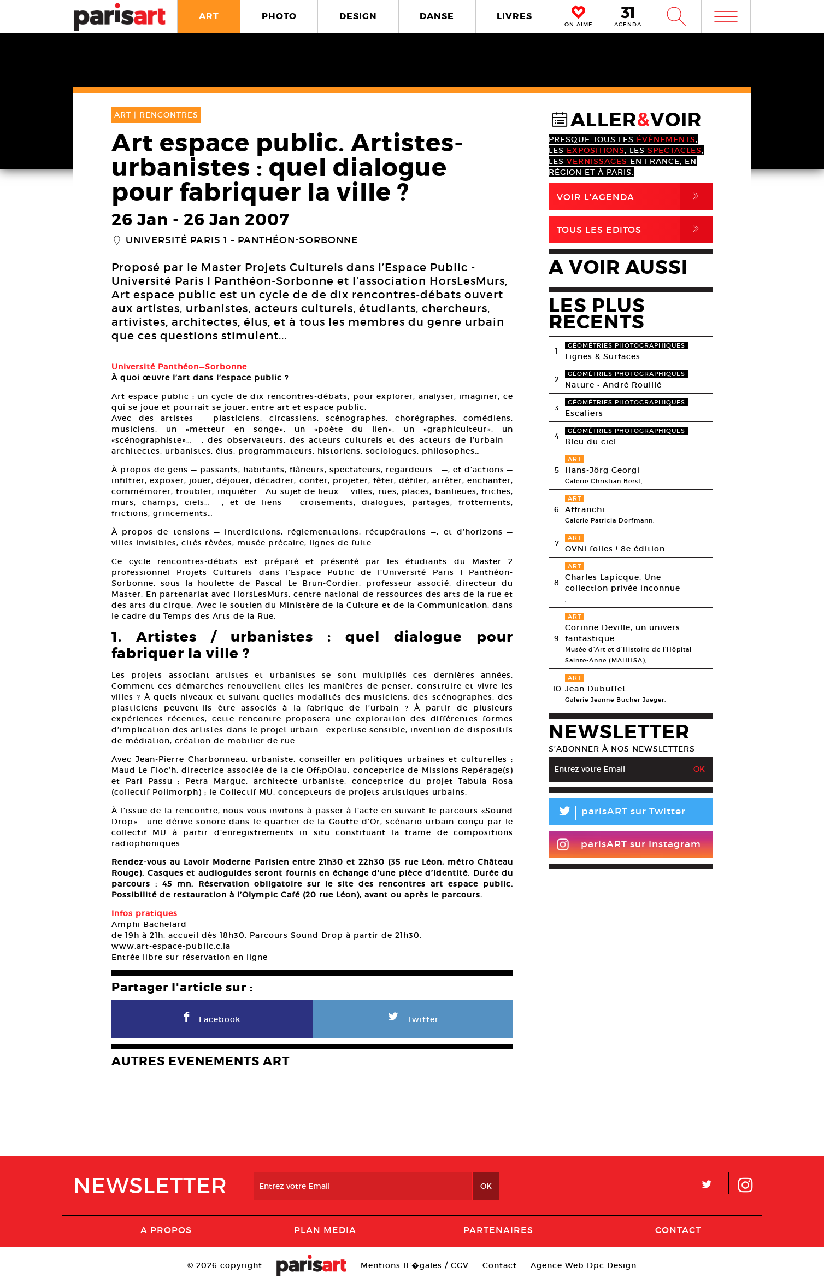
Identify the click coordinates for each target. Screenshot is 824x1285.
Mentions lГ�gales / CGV (414, 1265)
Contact (678, 1229)
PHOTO (279, 16)
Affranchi (585, 509)
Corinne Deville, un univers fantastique (622, 633)
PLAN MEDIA (325, 1229)
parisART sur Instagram (628, 844)
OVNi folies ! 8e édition (615, 549)
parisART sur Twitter (617, 813)
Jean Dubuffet (595, 689)
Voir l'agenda (635, 196)
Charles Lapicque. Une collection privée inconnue (622, 582)
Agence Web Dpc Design (584, 1265)
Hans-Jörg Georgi (602, 470)
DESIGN (358, 16)
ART (209, 16)
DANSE (437, 16)
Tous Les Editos (635, 229)
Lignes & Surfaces (602, 356)
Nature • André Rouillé (613, 385)
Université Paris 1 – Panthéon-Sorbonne (242, 240)
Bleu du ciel (590, 442)
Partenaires (498, 1229)
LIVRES (514, 16)
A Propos (166, 1229)
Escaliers (584, 413)
